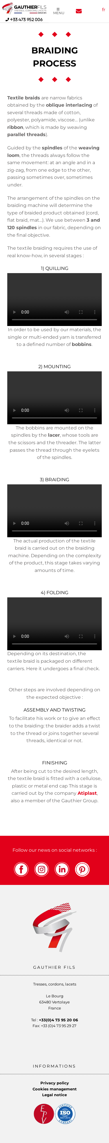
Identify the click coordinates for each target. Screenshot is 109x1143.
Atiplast (87, 793)
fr (103, 9)
